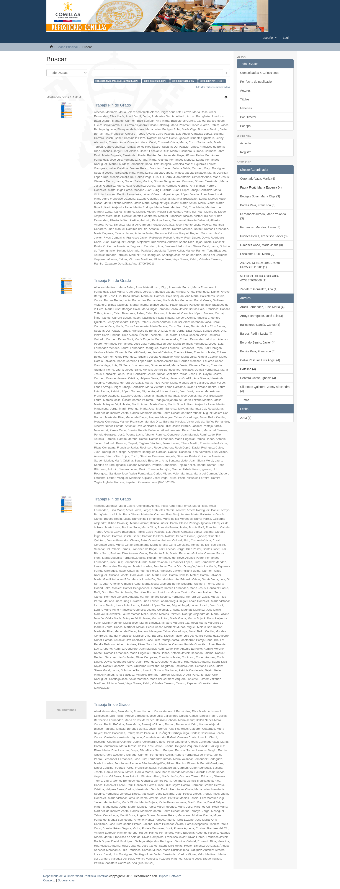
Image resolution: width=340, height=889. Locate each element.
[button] (270, 37)
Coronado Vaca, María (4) (257, 178)
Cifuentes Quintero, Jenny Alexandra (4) (265, 389)
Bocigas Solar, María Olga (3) (260, 196)
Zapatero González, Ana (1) (259, 289)
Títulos (244, 99)
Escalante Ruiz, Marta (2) (257, 254)
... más (244, 400)
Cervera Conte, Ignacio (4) (258, 378)
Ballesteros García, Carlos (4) (260, 324)
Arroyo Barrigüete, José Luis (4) (261, 316)
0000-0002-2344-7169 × (212, 81)
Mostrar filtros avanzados (213, 87)
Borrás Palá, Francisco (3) (258, 205)
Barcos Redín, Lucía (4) (256, 333)
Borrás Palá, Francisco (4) (258, 351)
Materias (246, 108)
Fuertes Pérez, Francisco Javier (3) (264, 236)
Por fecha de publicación (256, 81)
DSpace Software (169, 876)
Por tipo (245, 126)
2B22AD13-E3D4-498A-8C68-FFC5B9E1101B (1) (260, 265)
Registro (246, 152)
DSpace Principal (66, 47)
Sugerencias (66, 880)
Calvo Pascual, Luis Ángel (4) (260, 360)
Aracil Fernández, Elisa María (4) (262, 307)
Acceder (245, 143)
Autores (245, 90)
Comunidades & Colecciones (259, 72)
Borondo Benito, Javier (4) (258, 342)
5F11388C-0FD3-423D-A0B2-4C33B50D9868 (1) (260, 278)
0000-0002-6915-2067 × (184, 81)
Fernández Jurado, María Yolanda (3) (263, 216)
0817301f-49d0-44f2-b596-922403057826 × (117, 81)
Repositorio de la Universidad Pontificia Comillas (75, 876)
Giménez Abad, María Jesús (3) (261, 245)
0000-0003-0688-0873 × (156, 81)
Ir (226, 72)
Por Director (248, 117)
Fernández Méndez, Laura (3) (260, 227)
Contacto (49, 880)
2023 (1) (246, 417)
